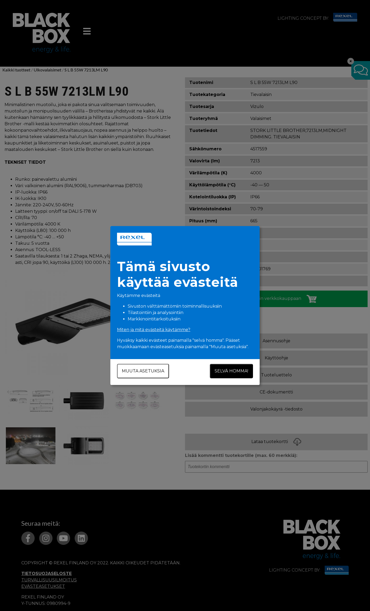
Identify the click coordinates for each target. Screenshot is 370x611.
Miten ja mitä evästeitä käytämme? (153, 329)
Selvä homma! (231, 370)
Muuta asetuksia (143, 370)
